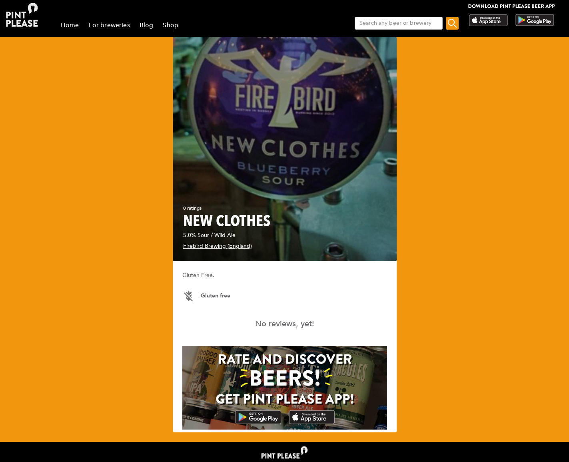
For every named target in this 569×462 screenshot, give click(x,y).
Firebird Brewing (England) (217, 246)
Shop (170, 25)
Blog (147, 25)
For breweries (109, 25)
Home (70, 25)
